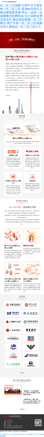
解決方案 (22, 116)
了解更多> (8, 95)
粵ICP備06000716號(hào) (18, 425)
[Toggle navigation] (40, 2)
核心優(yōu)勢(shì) (22, 201)
